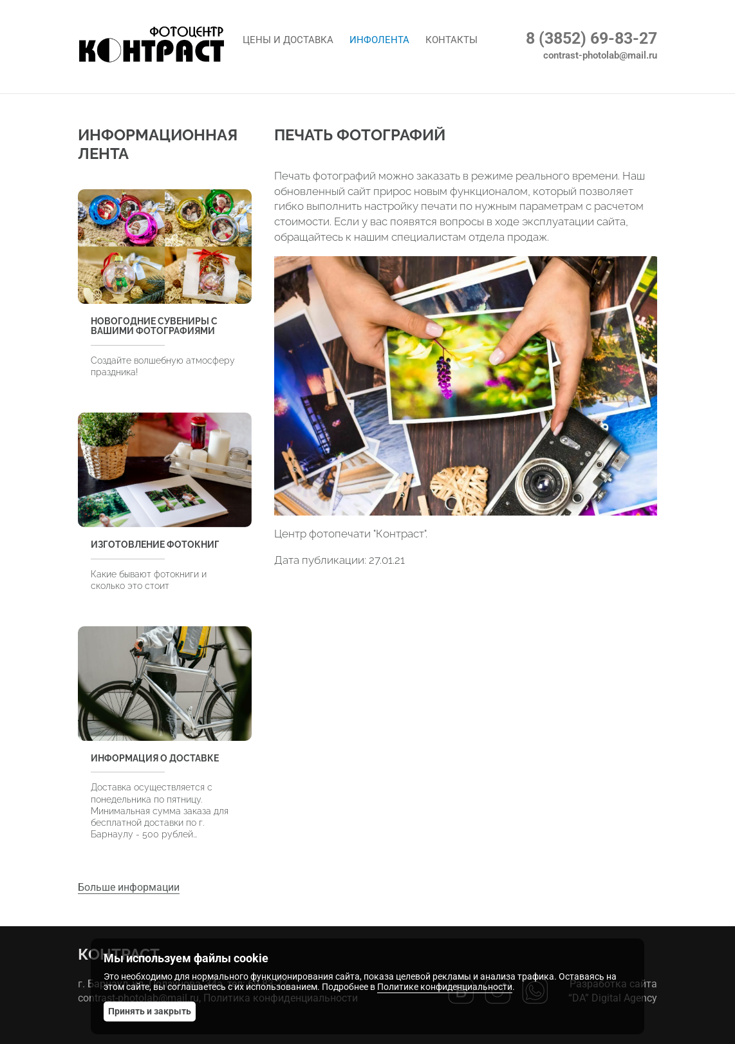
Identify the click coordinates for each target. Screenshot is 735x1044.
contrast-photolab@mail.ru (600, 55)
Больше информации (129, 887)
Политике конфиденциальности (444, 987)
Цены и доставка (288, 40)
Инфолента (379, 40)
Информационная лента (157, 144)
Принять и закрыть (149, 1011)
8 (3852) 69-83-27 (591, 38)
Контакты (451, 40)
